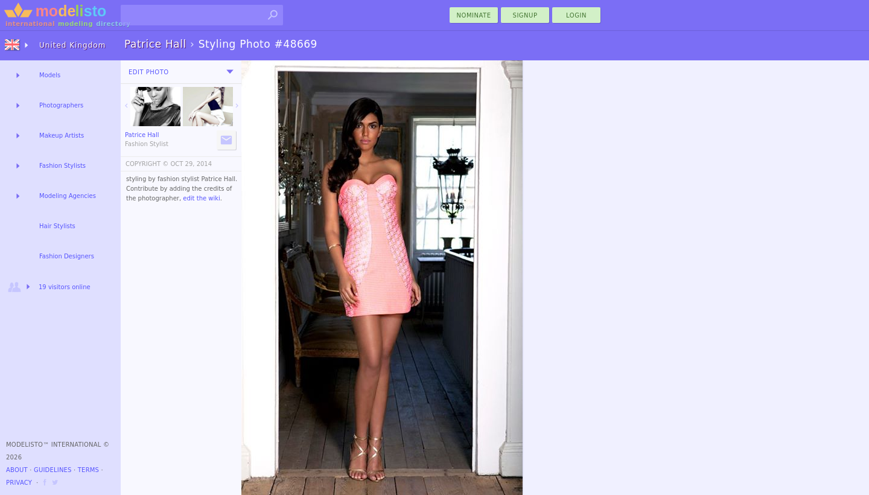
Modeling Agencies (67, 196)
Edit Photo (149, 72)
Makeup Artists (61, 135)
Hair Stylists (57, 226)
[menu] (230, 71)
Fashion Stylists (62, 165)
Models (49, 75)
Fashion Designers (66, 256)
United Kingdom (72, 45)
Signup (525, 15)
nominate (474, 15)
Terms (88, 470)
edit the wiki (201, 198)
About (17, 470)
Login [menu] (576, 15)
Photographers (61, 105)
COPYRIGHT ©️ (147, 164)
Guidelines (53, 470)
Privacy (19, 482)
